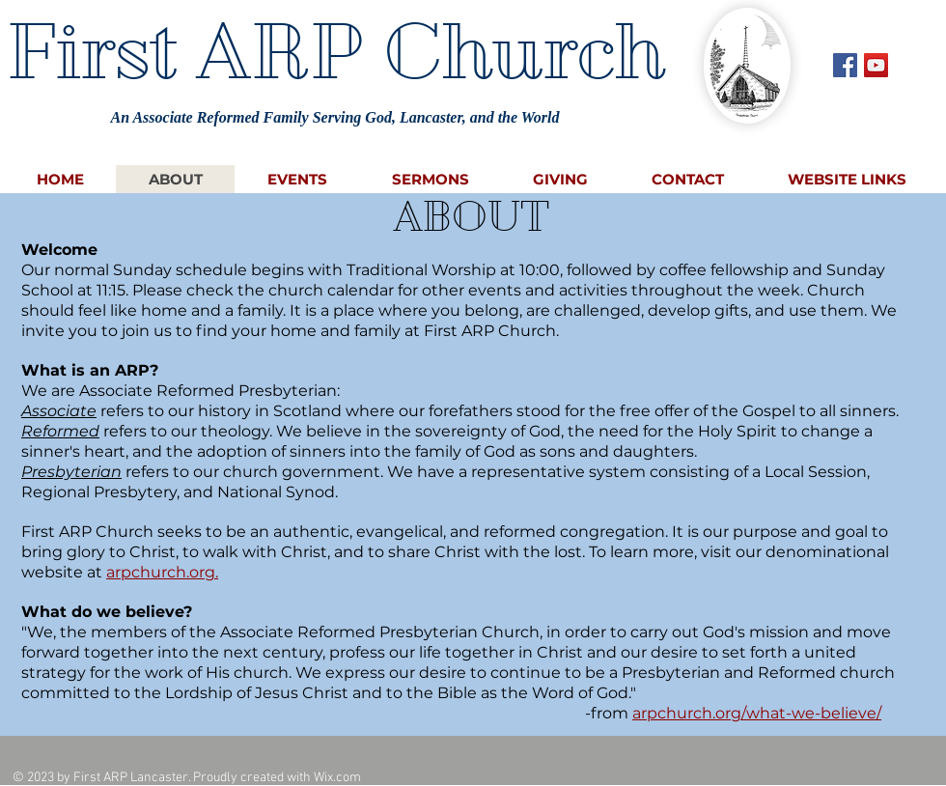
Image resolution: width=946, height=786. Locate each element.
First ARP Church (335, 51)
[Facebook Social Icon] (845, 65)
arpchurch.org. (162, 572)
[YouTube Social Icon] (876, 65)
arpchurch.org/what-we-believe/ (756, 713)
